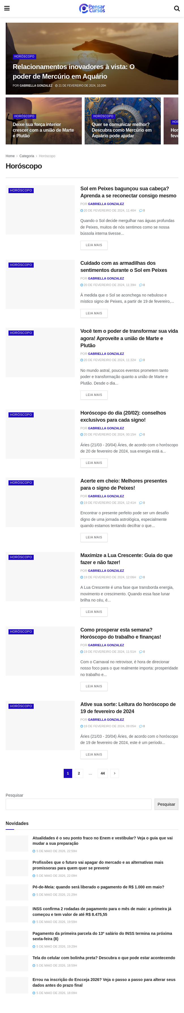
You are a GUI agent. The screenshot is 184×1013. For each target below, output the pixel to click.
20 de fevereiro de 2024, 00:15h (108, 434)
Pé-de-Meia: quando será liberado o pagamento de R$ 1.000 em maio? (98, 887)
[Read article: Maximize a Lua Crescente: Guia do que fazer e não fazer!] (40, 576)
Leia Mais (97, 244)
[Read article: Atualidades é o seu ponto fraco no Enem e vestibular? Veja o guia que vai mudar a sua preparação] (17, 843)
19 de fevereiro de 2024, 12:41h (108, 502)
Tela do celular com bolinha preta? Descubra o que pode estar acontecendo (104, 958)
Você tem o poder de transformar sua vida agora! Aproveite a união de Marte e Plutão (129, 338)
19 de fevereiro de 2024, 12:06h (108, 577)
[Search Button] (177, 8)
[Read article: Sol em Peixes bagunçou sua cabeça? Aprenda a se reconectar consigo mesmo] (40, 209)
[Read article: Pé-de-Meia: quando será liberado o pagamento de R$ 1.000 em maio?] (17, 892)
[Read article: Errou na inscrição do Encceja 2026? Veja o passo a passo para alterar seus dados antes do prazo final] (17, 985)
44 (103, 773)
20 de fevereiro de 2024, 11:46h (108, 210)
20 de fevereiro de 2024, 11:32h (108, 360)
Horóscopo (24, 56)
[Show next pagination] (114, 773)
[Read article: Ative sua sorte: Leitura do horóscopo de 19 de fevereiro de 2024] (40, 725)
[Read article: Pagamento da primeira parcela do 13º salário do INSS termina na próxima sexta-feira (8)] (17, 939)
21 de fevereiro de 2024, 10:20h (80, 85)
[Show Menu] (7, 8)
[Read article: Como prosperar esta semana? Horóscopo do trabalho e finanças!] (40, 651)
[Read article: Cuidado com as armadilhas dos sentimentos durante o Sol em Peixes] (40, 284)
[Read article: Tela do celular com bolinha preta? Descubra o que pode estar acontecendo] (17, 963)
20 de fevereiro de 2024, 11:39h (108, 285)
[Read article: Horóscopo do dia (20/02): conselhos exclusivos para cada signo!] (40, 434)
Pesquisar (14, 795)
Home (10, 156)
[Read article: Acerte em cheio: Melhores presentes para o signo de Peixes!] (40, 502)
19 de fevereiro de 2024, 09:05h (108, 726)
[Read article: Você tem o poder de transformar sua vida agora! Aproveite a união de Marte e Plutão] (40, 352)
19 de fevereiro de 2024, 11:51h (108, 651)
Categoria (27, 156)
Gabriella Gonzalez (36, 85)
